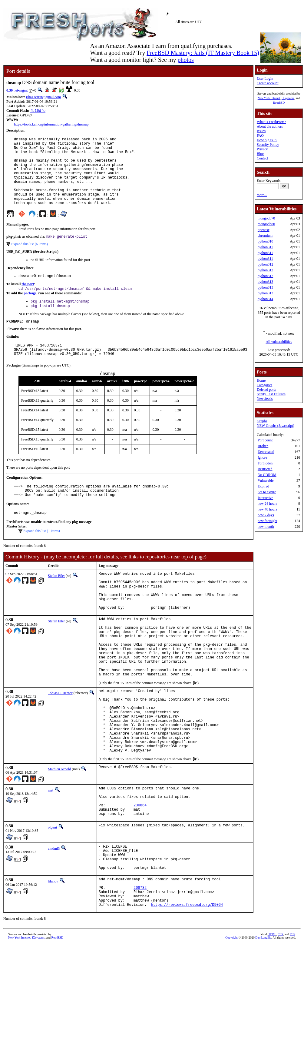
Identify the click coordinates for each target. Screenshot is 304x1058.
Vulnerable (266, 480)
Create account (268, 83)
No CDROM (267, 475)
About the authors (270, 126)
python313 (265, 282)
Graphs (262, 421)
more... (262, 195)
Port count (265, 440)
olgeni (52, 894)
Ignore (262, 457)
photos (185, 59)
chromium (265, 235)
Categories (264, 385)
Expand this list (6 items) (29, 260)
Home (261, 380)
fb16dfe (37, 111)
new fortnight (267, 521)
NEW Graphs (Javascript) (275, 426)
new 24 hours (267, 503)
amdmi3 (54, 915)
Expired (263, 486)
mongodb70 (266, 218)
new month (266, 526)
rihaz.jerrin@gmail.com (43, 97)
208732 (140, 962)
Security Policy (268, 144)
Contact (262, 158)
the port (27, 301)
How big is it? (267, 140)
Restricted (265, 469)
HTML (272, 1012)
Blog (260, 154)
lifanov (53, 953)
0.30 (9, 90)
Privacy (262, 149)
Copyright (231, 1016)
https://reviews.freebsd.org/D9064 (187, 983)
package (30, 310)
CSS (280, 1012)
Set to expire (267, 492)
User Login (265, 78)
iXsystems (288, 98)
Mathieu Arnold (59, 829)
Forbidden (265, 463)
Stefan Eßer (56, 601)
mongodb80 (266, 224)
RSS (292, 1012)
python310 (265, 241)
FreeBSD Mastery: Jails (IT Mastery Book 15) (203, 52)
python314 (265, 299)
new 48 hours (267, 509)
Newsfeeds (265, 399)
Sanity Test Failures (271, 394)
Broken (263, 446)
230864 (140, 869)
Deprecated (266, 452)
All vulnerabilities (279, 342)
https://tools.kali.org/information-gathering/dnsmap (51, 125)
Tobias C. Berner (60, 740)
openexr (263, 230)
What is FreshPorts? (271, 122)
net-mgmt (21, 90)
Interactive (265, 498)
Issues (261, 131)
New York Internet (269, 98)
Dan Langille (263, 1016)
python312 (265, 264)
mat (50, 851)
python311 (265, 247)
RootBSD (279, 102)
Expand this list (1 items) (41, 556)
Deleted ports (266, 389)
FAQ (260, 135)
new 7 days (266, 515)
